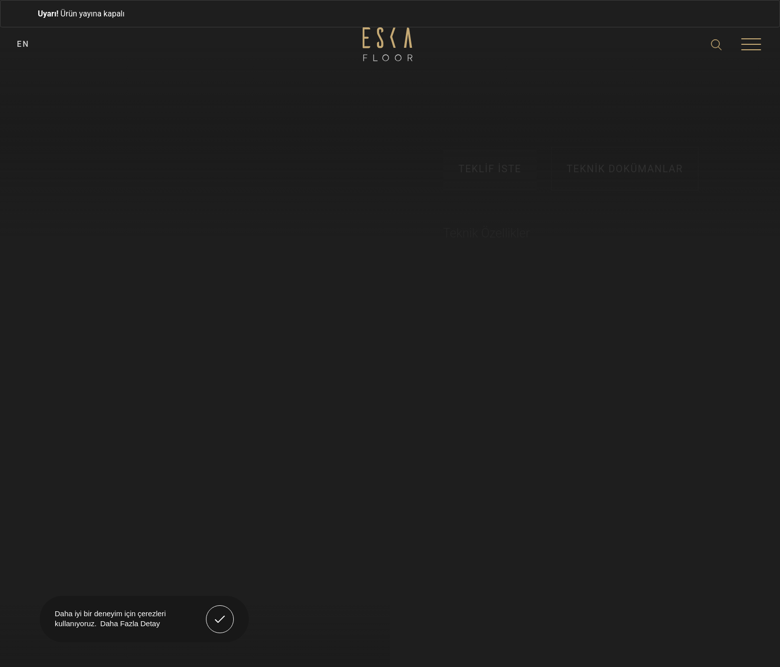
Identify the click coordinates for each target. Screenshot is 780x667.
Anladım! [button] (220, 612)
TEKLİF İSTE (490, 169)
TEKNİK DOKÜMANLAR (625, 169)
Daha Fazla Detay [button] (130, 623)
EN (23, 44)
